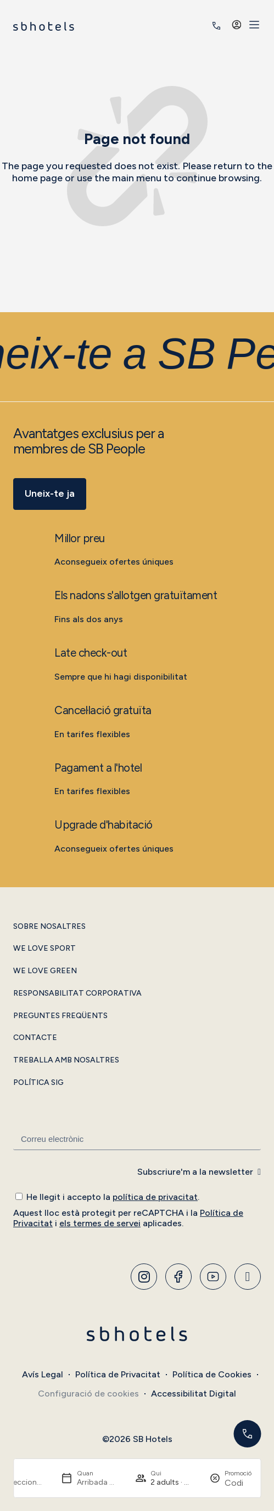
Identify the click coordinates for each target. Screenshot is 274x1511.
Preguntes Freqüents (60, 1016)
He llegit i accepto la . (112, 1197)
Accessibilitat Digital (193, 1393)
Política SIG (38, 1082)
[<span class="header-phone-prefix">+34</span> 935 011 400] (216, 26)
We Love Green (45, 971)
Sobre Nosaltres (49, 926)
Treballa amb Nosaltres (66, 1060)
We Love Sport (44, 948)
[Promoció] (238, 1483)
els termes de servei (100, 1223)
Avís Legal (42, 1374)
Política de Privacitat (117, 1374)
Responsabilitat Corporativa (77, 993)
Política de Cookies (211, 1374)
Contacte (35, 1037)
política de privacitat (155, 1197)
